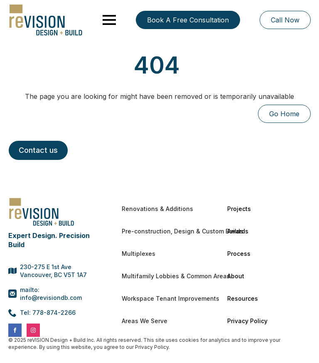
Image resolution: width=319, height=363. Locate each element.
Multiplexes (138, 253)
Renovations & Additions (157, 208)
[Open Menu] (109, 20)
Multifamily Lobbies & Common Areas (163, 276)
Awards (237, 231)
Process (238, 253)
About (235, 276)
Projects (239, 208)
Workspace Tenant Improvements (163, 298)
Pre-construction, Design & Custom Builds (163, 231)
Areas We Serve (144, 320)
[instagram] (33, 330)
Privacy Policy (247, 320)
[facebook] (15, 330)
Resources (242, 298)
